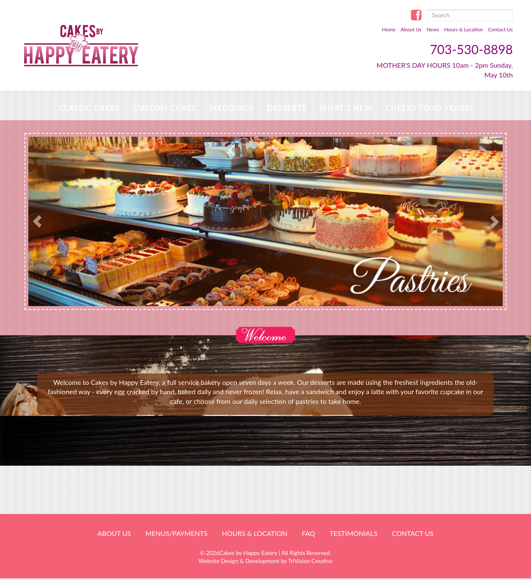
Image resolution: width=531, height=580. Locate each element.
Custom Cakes (164, 108)
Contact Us (500, 29)
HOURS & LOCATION (254, 533)
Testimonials (353, 533)
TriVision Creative (310, 561)
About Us (411, 29)
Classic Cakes (89, 108)
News (433, 29)
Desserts (287, 108)
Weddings (231, 108)
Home (389, 29)
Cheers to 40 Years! (428, 108)
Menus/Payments (176, 533)
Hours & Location (463, 29)
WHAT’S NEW (345, 108)
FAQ (308, 533)
